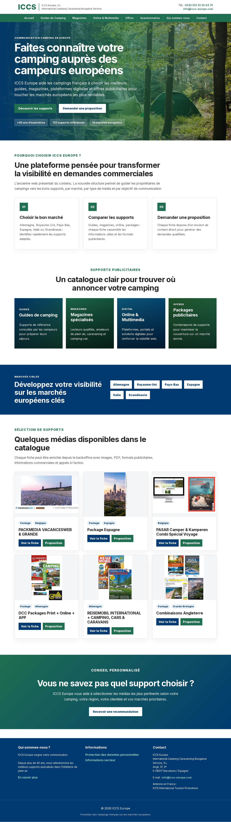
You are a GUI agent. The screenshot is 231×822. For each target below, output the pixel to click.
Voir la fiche (30, 543)
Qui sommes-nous (178, 17)
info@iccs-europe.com (198, 8)
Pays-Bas (172, 384)
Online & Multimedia (106, 17)
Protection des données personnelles (112, 754)
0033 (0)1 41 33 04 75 (199, 5)
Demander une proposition (82, 108)
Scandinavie (138, 395)
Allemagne (121, 384)
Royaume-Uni (147, 384)
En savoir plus (28, 777)
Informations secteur (100, 760)
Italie (117, 395)
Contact (201, 17)
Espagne (193, 384)
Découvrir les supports (35, 108)
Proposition (53, 543)
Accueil (29, 17)
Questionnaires (150, 17)
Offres (129, 17)
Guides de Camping (53, 17)
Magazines (79, 17)
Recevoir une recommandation (115, 711)
